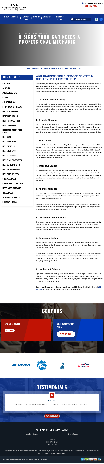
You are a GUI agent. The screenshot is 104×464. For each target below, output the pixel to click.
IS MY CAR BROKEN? (76, 71)
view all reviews (52, 418)
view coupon (14, 333)
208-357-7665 (91, 5)
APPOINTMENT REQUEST (60, 18)
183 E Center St (32, 33)
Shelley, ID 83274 (43, 33)
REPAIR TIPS (36, 17)
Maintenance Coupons (72, 437)
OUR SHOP (6, 17)
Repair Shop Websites (17, 463)
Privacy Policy (43, 463)
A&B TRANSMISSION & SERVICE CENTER (42, 71)
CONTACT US (47, 17)
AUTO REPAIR (15, 17)
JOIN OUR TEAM (26, 18)
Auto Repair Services (32, 437)
